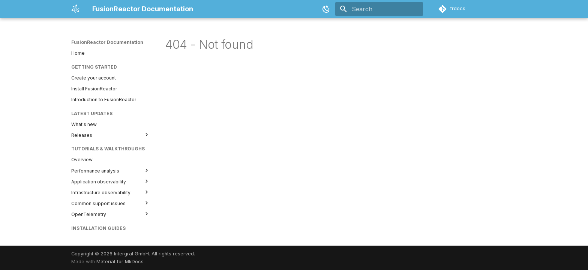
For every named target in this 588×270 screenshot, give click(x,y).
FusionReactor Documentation (107, 42)
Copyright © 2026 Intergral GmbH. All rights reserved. (133, 253)
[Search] (379, 9)
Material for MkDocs (120, 261)
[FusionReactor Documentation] (75, 9)
